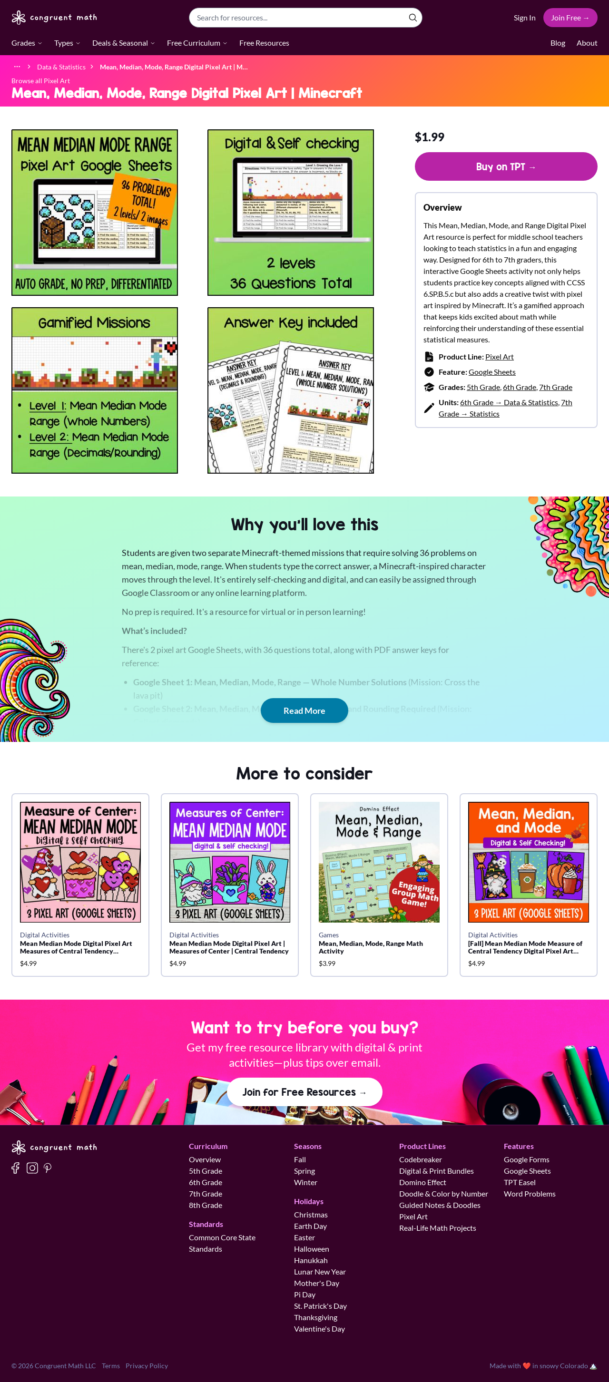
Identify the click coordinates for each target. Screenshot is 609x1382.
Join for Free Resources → (304, 1092)
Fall (300, 1159)
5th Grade (483, 386)
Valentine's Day (319, 1328)
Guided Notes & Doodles (440, 1204)
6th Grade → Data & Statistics (509, 402)
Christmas (311, 1214)
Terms (111, 1366)
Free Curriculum (197, 42)
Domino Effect (422, 1182)
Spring (304, 1170)
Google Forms (527, 1159)
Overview (205, 1159)
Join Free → (570, 17)
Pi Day (304, 1294)
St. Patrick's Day (320, 1305)
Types (67, 42)
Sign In (525, 17)
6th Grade (519, 386)
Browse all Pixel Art (40, 81)
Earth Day (310, 1225)
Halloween (311, 1248)
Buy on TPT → (506, 166)
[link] (174, 66)
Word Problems (530, 1193)
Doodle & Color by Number (443, 1193)
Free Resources (264, 42)
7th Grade (555, 386)
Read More (304, 710)
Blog (557, 42)
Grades (27, 42)
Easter (304, 1237)
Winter (305, 1182)
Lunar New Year (320, 1271)
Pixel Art (499, 356)
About (587, 42)
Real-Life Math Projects (437, 1227)
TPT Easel (520, 1182)
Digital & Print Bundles (436, 1170)
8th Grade (205, 1204)
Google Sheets (492, 371)
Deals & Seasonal (124, 42)
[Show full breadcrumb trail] (17, 66)
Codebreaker (420, 1159)
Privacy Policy (147, 1366)
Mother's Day (316, 1282)
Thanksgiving (315, 1317)
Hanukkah (311, 1260)
